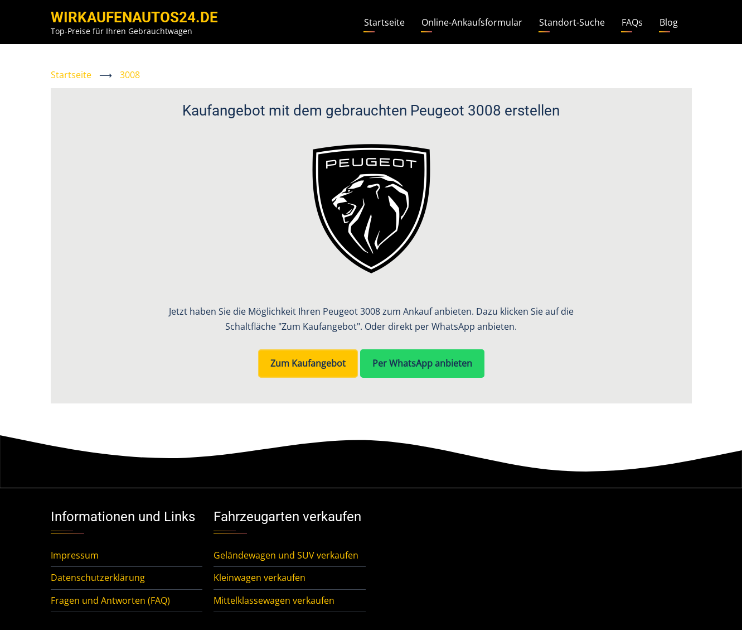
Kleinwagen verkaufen (259, 577)
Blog (668, 22)
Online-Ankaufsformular (471, 22)
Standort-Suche (572, 22)
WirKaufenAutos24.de (134, 17)
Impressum (75, 555)
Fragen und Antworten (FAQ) (110, 600)
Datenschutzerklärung (98, 577)
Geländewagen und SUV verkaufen (286, 555)
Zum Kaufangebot (308, 363)
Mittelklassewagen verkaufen (274, 600)
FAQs (632, 22)
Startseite (384, 22)
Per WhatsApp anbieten (422, 363)
